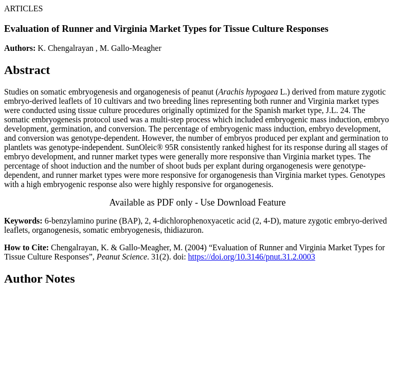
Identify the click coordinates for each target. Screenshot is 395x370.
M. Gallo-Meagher (130, 48)
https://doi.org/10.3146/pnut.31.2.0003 (251, 256)
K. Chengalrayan (65, 48)
